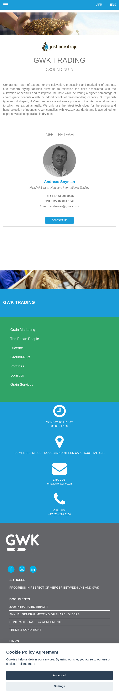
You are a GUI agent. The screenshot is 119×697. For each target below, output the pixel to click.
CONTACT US (59, 220)
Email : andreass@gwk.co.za (59, 206)
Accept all (59, 675)
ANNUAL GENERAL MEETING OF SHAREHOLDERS (44, 614)
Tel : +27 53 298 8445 (59, 196)
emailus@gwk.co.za (59, 483)
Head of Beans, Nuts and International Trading (59, 187)
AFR (99, 4)
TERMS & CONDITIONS (25, 629)
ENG (113, 4)
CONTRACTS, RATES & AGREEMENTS (35, 622)
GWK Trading (19, 302)
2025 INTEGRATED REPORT (28, 606)
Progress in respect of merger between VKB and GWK (54, 587)
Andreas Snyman (59, 182)
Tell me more (26, 663)
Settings (59, 686)
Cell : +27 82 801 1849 (59, 201)
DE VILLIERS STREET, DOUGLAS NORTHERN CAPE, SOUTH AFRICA (59, 452)
